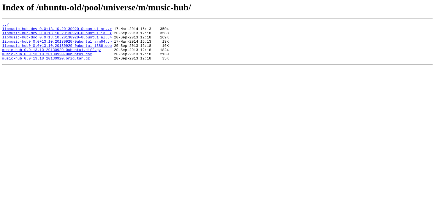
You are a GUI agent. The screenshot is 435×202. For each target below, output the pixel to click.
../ (5, 25)
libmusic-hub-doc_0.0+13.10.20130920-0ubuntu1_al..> (57, 40)
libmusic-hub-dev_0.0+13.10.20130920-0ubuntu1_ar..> (57, 30)
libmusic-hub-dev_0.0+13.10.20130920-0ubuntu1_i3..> (57, 35)
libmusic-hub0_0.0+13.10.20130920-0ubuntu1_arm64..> (57, 45)
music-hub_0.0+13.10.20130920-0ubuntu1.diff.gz (51, 55)
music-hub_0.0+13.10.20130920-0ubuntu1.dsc (47, 60)
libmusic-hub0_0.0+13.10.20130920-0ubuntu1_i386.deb (57, 50)
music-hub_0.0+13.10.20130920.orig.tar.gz (46, 65)
